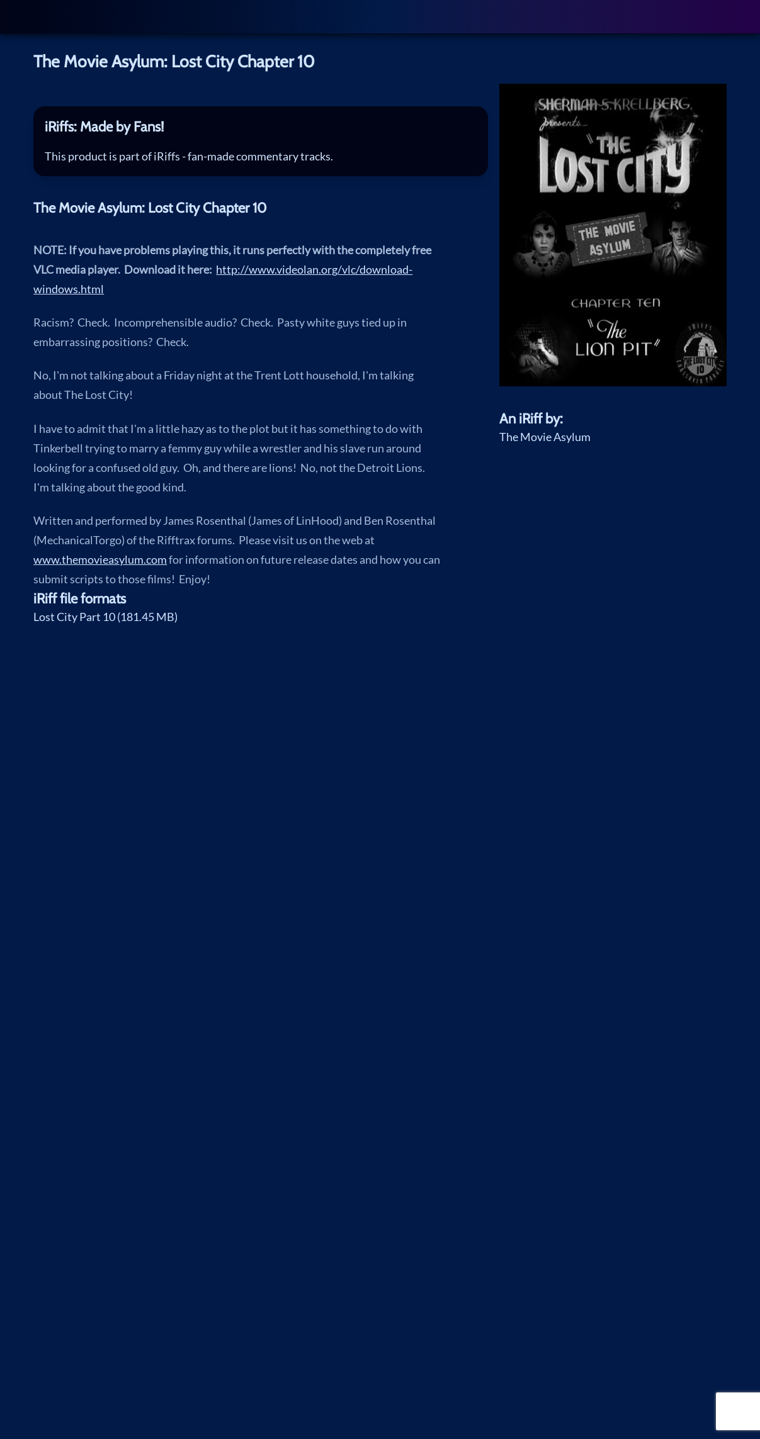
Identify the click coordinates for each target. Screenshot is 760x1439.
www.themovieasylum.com (100, 559)
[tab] (260, 127)
